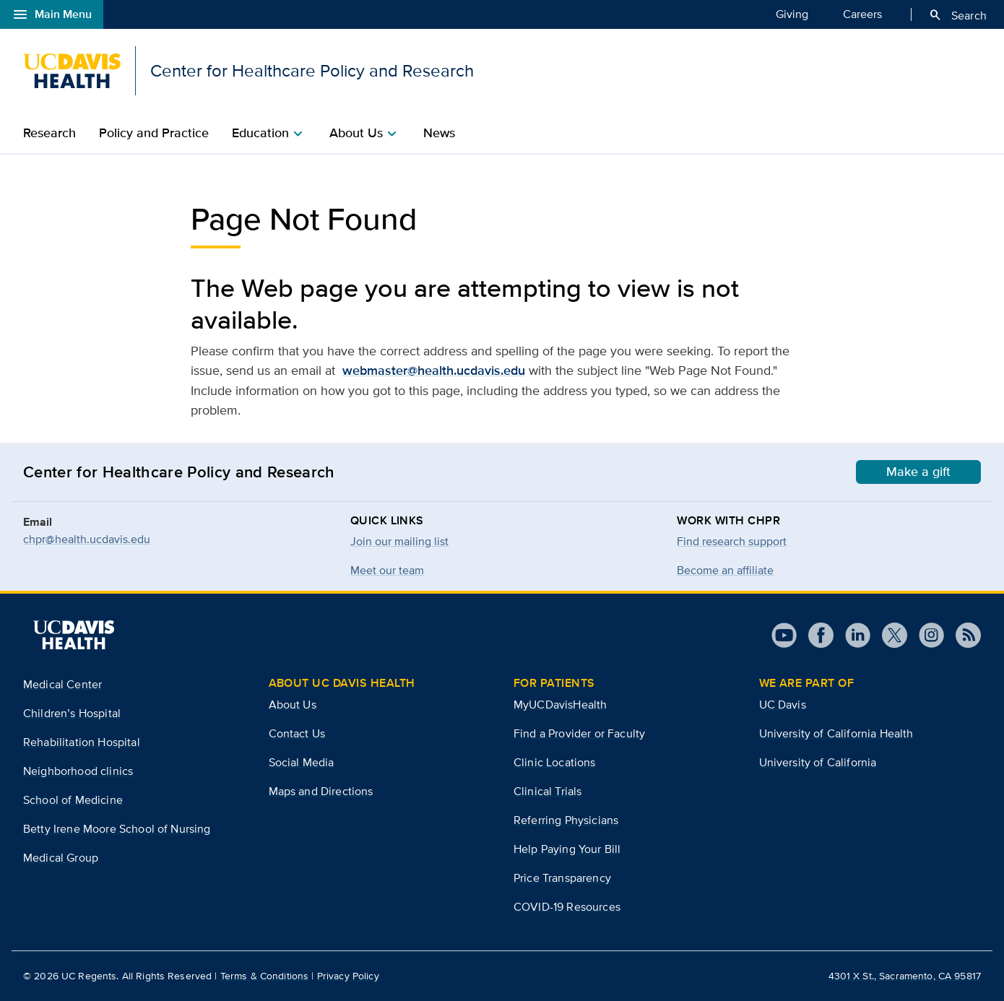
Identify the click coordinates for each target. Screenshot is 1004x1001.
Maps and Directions (321, 791)
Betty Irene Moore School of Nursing (117, 828)
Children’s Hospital (72, 713)
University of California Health (836, 733)
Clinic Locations (555, 762)
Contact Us (297, 733)
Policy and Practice (154, 133)
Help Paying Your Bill (567, 849)
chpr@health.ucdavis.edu (86, 539)
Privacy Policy (348, 975)
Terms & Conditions (264, 975)
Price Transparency (562, 878)
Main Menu (52, 14)
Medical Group (60, 857)
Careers (862, 13)
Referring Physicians (566, 820)
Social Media (301, 762)
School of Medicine (73, 800)
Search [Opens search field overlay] (957, 15)
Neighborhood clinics (78, 771)
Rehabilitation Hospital (81, 742)
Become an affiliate (725, 570)
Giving (792, 13)
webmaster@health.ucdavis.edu (433, 370)
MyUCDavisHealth (560, 704)
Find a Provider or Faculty (579, 733)
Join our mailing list (399, 541)
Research (49, 133)
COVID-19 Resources (567, 906)
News (439, 133)
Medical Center (62, 684)
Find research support (732, 541)
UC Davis (782, 704)
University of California (818, 762)
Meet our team (387, 570)
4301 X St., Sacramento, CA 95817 (904, 975)
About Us (292, 704)
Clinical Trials (547, 791)
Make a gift (918, 471)
